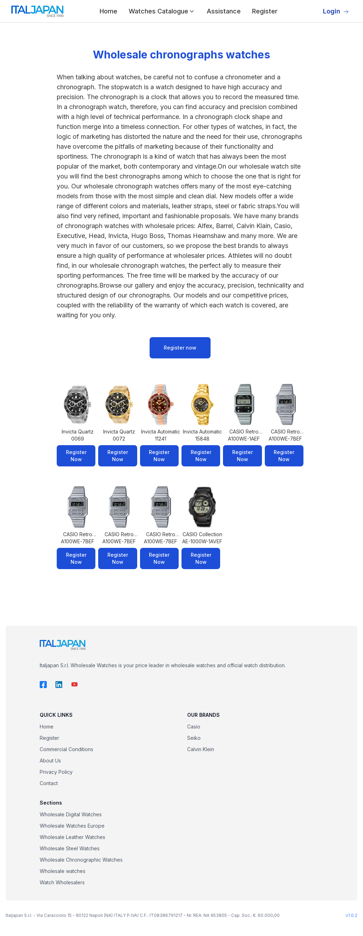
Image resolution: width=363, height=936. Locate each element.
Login (336, 11)
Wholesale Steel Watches (70, 848)
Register (265, 11)
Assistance (224, 11)
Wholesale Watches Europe (72, 826)
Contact (49, 783)
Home (108, 11)
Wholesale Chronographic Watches (81, 860)
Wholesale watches (62, 871)
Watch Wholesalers (62, 882)
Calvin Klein (200, 749)
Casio (193, 727)
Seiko (194, 738)
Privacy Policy (56, 772)
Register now (180, 348)
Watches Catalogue (162, 11)
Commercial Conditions (66, 749)
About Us (50, 761)
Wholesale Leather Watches (72, 837)
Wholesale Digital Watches (71, 814)
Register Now (76, 455)
